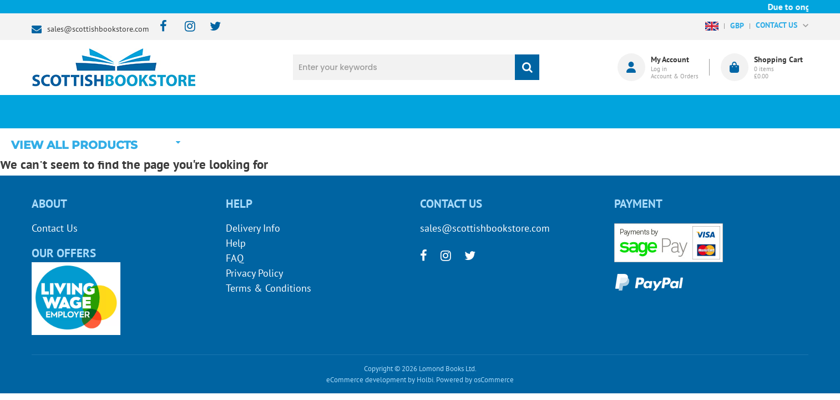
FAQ (235, 258)
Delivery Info (253, 228)
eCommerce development (366, 379)
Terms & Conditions (268, 288)
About (606, 111)
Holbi (425, 379)
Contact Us (55, 228)
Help (236, 243)
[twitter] (210, 27)
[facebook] (160, 27)
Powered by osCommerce (475, 379)
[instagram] (185, 27)
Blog (472, 111)
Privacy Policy (254, 273)
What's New (337, 111)
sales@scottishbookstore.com (98, 29)
